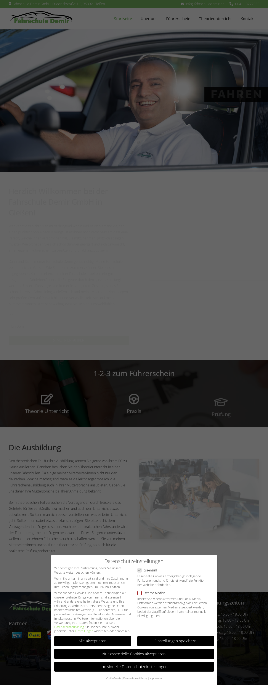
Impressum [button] (155, 678)
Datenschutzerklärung (69, 627)
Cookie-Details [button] (113, 678)
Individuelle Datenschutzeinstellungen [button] (134, 666)
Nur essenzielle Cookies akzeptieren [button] (134, 653)
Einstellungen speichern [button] (175, 640)
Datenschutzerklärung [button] (135, 678)
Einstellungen (84, 631)
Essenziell (148, 570)
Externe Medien (152, 593)
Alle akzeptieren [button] (93, 640)
